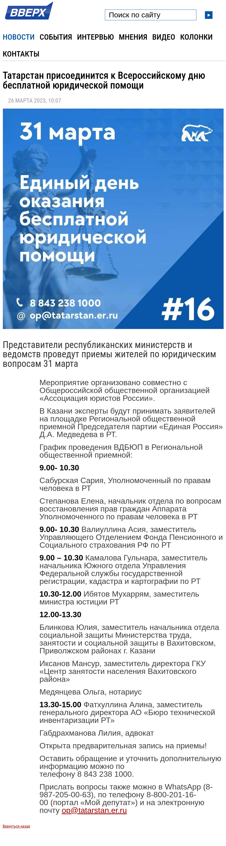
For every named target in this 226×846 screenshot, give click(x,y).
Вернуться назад (16, 826)
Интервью (95, 37)
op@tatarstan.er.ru (94, 810)
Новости (19, 37)
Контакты (21, 53)
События (55, 37)
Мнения (133, 37)
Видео (163, 37)
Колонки (196, 37)
